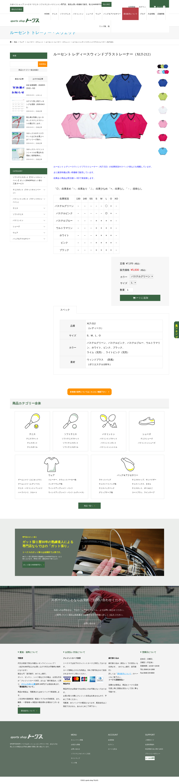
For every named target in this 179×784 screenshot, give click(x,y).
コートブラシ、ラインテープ (143, 492)
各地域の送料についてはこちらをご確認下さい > (89, 392)
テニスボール (32, 447)
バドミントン (78, 14)
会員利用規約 (149, 744)
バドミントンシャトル (108, 447)
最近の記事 (19, 79)
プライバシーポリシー (152, 754)
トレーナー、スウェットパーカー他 (62, 480)
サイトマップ (75, 758)
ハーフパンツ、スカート (27, 492)
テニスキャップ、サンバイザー (144, 480)
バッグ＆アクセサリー (112, 14)
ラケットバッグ (105, 480)
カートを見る (112, 749)
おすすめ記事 (38, 79)
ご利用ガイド (149, 740)
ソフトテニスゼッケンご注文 (80, 754)
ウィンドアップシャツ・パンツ (60, 488)
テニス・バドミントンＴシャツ (30, 488)
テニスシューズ (147, 438)
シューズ (89, 14)
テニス (54, 14)
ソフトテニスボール (70, 447)
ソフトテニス (65, 14)
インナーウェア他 (55, 484)
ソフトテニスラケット (70, 438)
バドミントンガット (108, 443)
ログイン (142, 7)
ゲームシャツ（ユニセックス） (30, 480)
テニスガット (32, 443)
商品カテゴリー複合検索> (29, 70)
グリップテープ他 (106, 492)
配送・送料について (29, 652)
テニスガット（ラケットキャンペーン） (27, 191)
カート (161, 7)
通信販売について (130, 14)
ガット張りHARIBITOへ (32, 565)
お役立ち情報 (75, 744)
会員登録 (131, 7)
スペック (65, 309)
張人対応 (107, 5)
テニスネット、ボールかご (142, 488)
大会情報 (151, 14)
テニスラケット (32, 438)
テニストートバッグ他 (107, 484)
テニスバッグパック (106, 488)
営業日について (149, 652)
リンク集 (74, 763)
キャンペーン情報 (77, 740)
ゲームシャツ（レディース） (29, 484)
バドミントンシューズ (146, 443)
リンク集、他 (104, 26)
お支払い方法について (75, 652)
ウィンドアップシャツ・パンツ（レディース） (66, 492)
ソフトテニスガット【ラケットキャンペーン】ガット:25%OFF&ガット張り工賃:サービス (27, 180)
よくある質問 (149, 758)
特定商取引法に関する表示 (154, 749)
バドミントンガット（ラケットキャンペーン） (27, 200)
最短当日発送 (16, 10)
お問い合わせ (89, 623)
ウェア (98, 14)
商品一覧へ (88, 506)
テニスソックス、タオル (141, 484)
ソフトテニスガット (70, 443)
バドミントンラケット (108, 438)
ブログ (142, 14)
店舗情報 (160, 14)
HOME (46, 14)
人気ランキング (176, 330)
